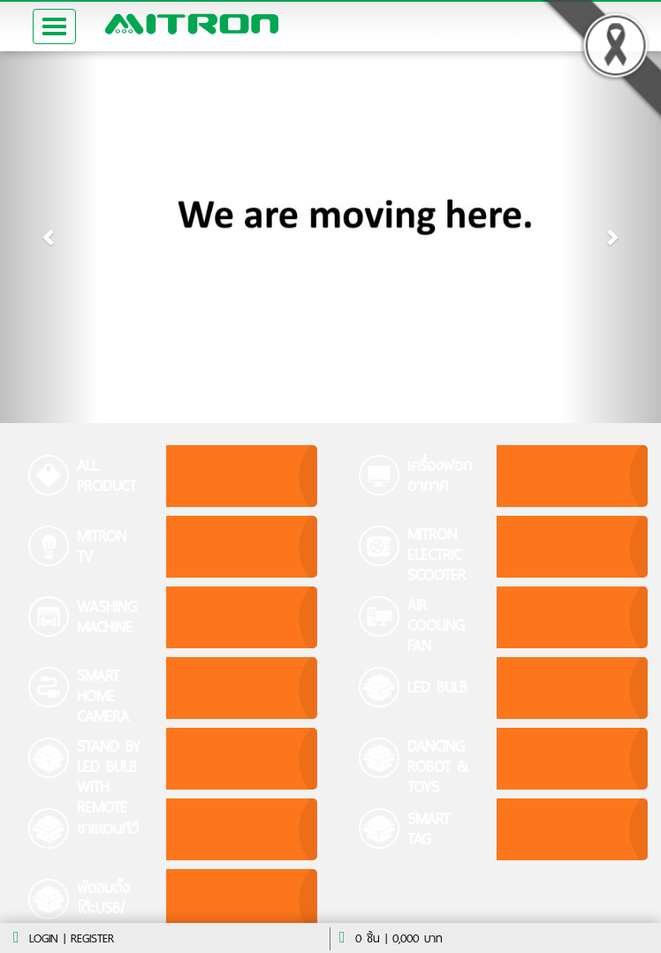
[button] (49, 237)
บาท (417, 938)
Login (43, 938)
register (92, 938)
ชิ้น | (371, 938)
